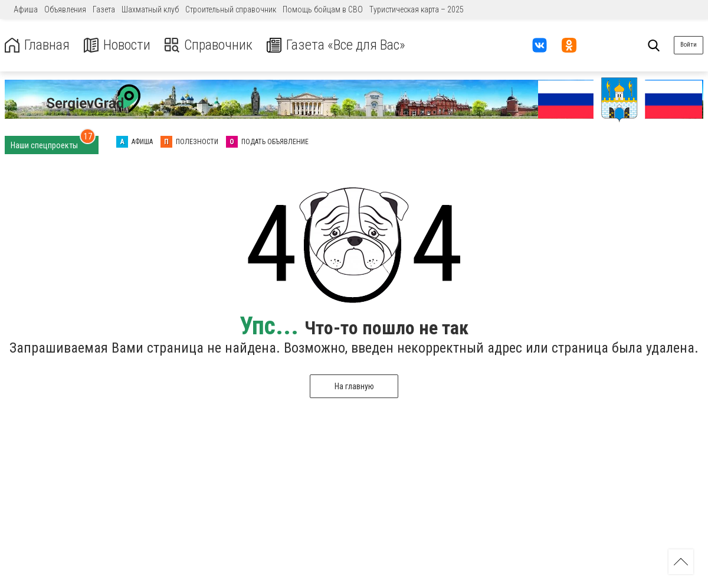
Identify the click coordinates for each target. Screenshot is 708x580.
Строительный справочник (230, 9)
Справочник (209, 45)
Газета (104, 9)
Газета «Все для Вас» (336, 45)
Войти (688, 44)
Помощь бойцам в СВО (323, 9)
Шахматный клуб (150, 9)
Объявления (65, 9)
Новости (117, 45)
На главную (354, 386)
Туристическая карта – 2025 (416, 9)
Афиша (26, 9)
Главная (37, 45)
